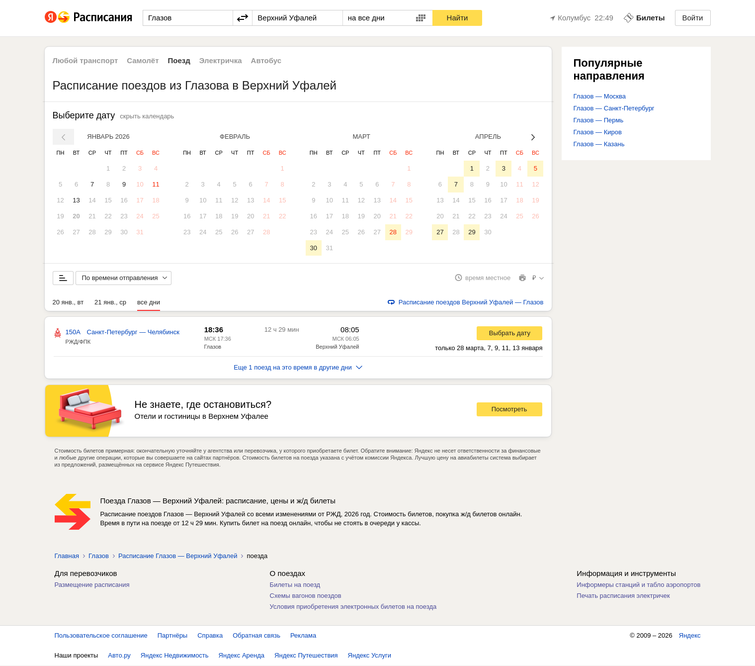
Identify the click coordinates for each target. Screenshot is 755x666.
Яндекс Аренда (241, 656)
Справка (210, 636)
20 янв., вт (68, 302)
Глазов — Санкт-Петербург (614, 108)
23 (123, 216)
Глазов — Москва (600, 96)
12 (60, 200)
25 (155, 216)
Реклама (303, 636)
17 (139, 200)
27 (76, 232)
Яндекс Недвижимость (175, 656)
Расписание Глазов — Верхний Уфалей (178, 556)
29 (107, 232)
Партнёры (172, 636)
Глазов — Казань (599, 144)
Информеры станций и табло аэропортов (638, 585)
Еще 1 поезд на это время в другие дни (298, 368)
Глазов (213, 347)
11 (155, 184)
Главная (67, 556)
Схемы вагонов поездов (305, 596)
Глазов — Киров (598, 132)
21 (91, 216)
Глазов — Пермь (599, 120)
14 (91, 200)
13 (76, 200)
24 (139, 216)
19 (60, 216)
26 (60, 232)
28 (91, 232)
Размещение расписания (92, 585)
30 (123, 232)
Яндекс (690, 636)
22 (107, 216)
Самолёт (143, 60)
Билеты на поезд (295, 585)
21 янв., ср (110, 302)
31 (139, 232)
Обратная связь (256, 636)
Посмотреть (509, 410)
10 (139, 184)
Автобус (266, 60)
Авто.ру (119, 656)
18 (155, 200)
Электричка (220, 60)
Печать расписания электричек (623, 596)
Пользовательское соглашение (101, 636)
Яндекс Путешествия (306, 656)
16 (123, 200)
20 (76, 216)
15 (107, 200)
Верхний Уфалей (337, 347)
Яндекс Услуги (369, 656)
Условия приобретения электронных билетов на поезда (353, 607)
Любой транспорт (85, 60)
